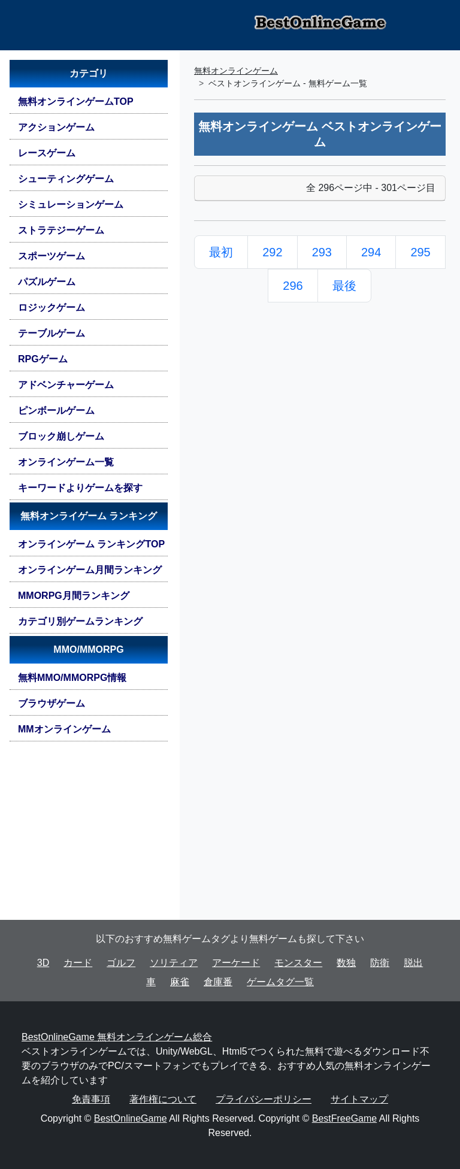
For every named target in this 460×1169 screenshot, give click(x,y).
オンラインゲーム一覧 (66, 462)
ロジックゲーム (51, 307)
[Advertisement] (89, 835)
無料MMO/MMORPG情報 (72, 678)
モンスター (298, 963)
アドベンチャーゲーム (66, 385)
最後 (344, 285)
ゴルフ (121, 963)
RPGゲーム (43, 359)
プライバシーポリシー (263, 1099)
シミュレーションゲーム (70, 204)
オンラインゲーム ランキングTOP (91, 544)
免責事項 (91, 1099)
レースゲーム (46, 153)
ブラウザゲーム (51, 703)
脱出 (413, 963)
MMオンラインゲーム (64, 729)
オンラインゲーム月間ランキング (90, 570)
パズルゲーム (46, 282)
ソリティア (174, 963)
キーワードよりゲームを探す (80, 488)
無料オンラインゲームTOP (76, 101)
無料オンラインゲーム (236, 70)
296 (292, 285)
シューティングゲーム (66, 179)
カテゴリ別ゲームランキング (80, 621)
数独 (346, 963)
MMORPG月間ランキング (73, 595)
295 (420, 252)
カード (77, 963)
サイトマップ (359, 1099)
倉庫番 (218, 982)
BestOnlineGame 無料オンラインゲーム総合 (117, 1037)
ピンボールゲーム (56, 410)
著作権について (162, 1099)
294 (371, 252)
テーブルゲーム (51, 333)
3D (43, 963)
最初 (221, 252)
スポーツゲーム (51, 256)
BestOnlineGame (130, 1118)
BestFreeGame (344, 1118)
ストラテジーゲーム (61, 230)
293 (322, 252)
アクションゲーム (56, 127)
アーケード (236, 963)
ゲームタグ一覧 (280, 982)
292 (272, 252)
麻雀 (179, 982)
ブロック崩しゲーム (61, 436)
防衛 (379, 963)
